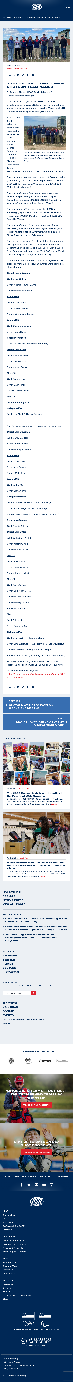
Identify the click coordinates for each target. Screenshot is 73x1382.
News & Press (18, 17)
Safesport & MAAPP (14, 1226)
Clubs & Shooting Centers (23, 1019)
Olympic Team (10, 1266)
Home (5, 17)
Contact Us (9, 1215)
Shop (7, 1023)
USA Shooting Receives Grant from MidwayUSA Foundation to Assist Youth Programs (31, 937)
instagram (11, 972)
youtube (9, 968)
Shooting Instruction (14, 1251)
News (10, 17)
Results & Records (13, 1248)
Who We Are (9, 1262)
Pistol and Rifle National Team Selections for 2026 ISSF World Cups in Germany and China (35, 928)
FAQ (5, 1219)
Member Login (10, 1222)
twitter (9, 959)
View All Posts (14, 904)
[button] (17, 75)
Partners (8, 1270)
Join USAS (10, 1007)
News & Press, (13, 68)
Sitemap (7, 1230)
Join (67, 7)
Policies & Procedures (15, 1244)
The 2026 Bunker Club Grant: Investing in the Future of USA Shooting (35, 920)
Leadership (9, 1273)
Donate (8, 1011)
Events (8, 1015)
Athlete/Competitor (13, 1240)
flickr (8, 963)
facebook (10, 955)
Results (23, 68)
